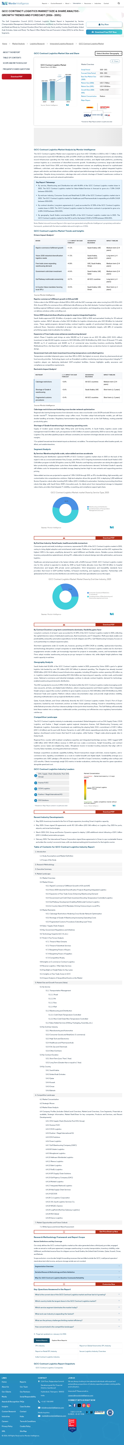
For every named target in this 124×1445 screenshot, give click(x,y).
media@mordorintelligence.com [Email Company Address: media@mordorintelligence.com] (54, 1401)
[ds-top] (104, 32)
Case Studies (25, 1392)
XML (3, 1416)
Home (4, 1367)
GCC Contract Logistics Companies (46, 1353)
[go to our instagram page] (88, 1391)
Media (4, 1382)
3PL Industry (37, 1331)
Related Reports (39, 1326)
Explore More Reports (56, 1326)
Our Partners (25, 1377)
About (67, 3)
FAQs (22, 1387)
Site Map (23, 1416)
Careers (5, 1407)
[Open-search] (119, 3)
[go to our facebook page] (74, 1391)
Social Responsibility (28, 1382)
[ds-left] (15, 79)
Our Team (24, 1372)
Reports (45, 3)
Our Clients (6, 1377)
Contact (106, 3)
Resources (88, 3)
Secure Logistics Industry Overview (91, 1337)
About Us (5, 1372)
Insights (5, 1392)
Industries (98, 3)
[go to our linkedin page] (70, 1391)
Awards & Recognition (10, 1387)
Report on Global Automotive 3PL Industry (94, 1331)
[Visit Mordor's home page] (15, 3)
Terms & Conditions (28, 1407)
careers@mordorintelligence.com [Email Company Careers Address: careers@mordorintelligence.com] (80, 1381)
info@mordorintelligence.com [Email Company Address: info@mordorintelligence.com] (52, 1393)
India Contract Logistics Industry (44, 1342)
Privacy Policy (7, 1412)
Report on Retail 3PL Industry (43, 1337)
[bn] (104, 24)
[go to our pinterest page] (84, 1391)
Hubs (22, 1402)
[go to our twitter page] (79, 1391)
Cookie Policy (25, 1412)
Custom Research (57, 3)
